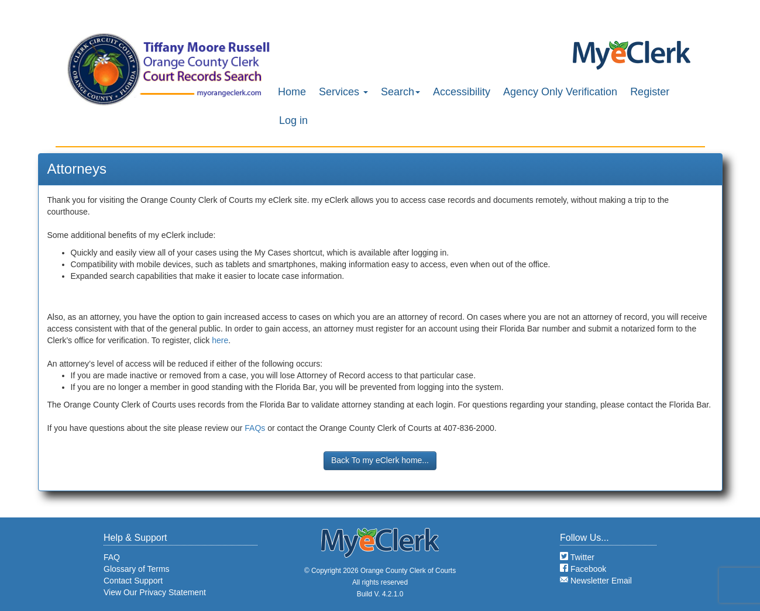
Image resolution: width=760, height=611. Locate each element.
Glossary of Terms (137, 569)
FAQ (112, 557)
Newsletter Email (596, 580)
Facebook (583, 569)
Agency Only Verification (560, 92)
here (220, 340)
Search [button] (400, 92)
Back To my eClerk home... (380, 460)
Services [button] (343, 92)
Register (649, 92)
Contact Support (133, 580)
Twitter (577, 557)
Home (292, 92)
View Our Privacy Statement (155, 592)
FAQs (255, 428)
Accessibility (461, 92)
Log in (293, 120)
